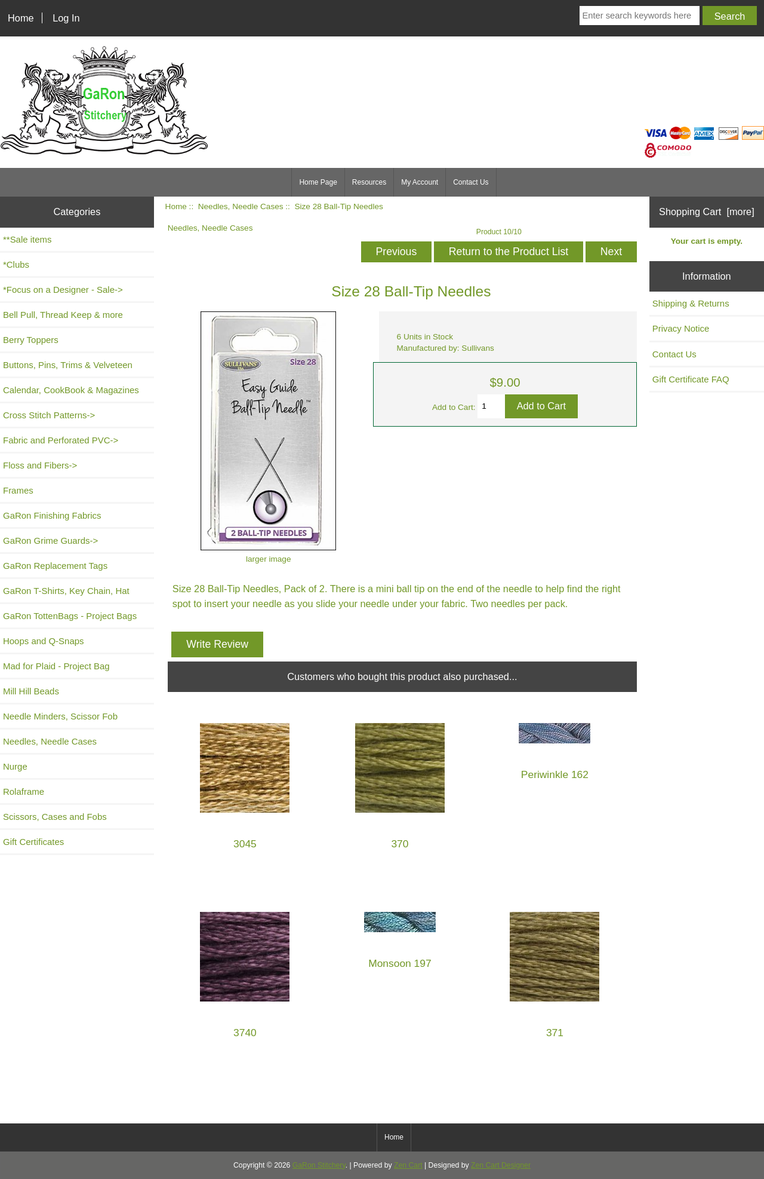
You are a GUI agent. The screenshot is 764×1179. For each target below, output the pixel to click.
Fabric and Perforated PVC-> (60, 440)
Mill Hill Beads (31, 691)
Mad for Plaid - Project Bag (56, 666)
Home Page (318, 182)
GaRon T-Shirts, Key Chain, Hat (66, 591)
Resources (369, 182)
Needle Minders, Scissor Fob (60, 716)
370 (399, 844)
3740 (245, 1033)
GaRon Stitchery (319, 1165)
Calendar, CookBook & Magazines (71, 390)
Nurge (15, 766)
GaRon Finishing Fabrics (52, 515)
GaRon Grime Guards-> (50, 540)
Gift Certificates (33, 842)
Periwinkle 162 (555, 774)
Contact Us (470, 182)
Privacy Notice (681, 328)
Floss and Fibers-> (40, 465)
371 (554, 1033)
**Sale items (27, 239)
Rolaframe (23, 791)
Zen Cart (408, 1165)
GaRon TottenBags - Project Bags (70, 616)
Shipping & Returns (690, 303)
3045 (245, 844)
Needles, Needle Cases (241, 206)
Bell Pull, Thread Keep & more (63, 315)
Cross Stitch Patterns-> (49, 415)
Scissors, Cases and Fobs (55, 816)
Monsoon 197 (399, 963)
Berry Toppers (30, 340)
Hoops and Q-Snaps (43, 641)
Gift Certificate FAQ (690, 379)
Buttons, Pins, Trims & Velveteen (68, 365)
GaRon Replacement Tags (55, 566)
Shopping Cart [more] (706, 211)
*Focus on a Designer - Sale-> (63, 289)
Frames (18, 490)
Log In (66, 18)
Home (21, 18)
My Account (419, 182)
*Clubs (16, 264)
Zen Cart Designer (501, 1165)
